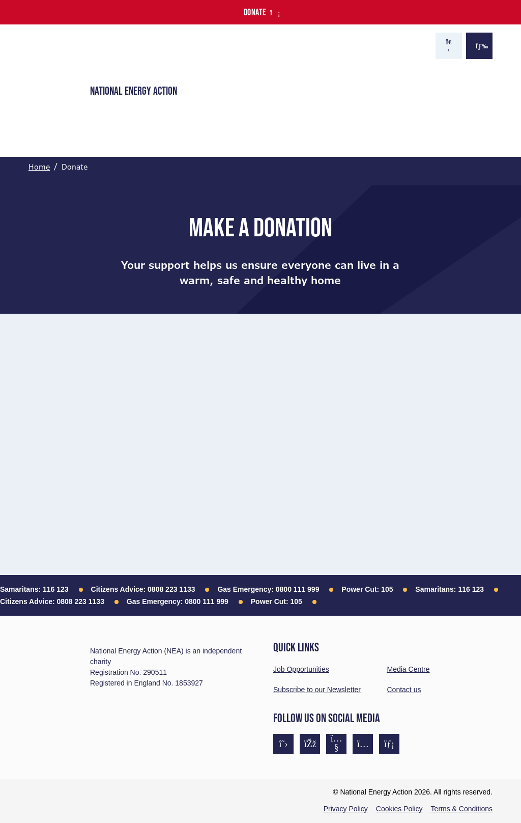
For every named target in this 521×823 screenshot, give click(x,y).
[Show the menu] (479, 46)
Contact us (404, 689)
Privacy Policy (346, 809)
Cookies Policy (399, 809)
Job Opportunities (301, 669)
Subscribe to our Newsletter (317, 689)
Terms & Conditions (462, 809)
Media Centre (408, 669)
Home (39, 167)
